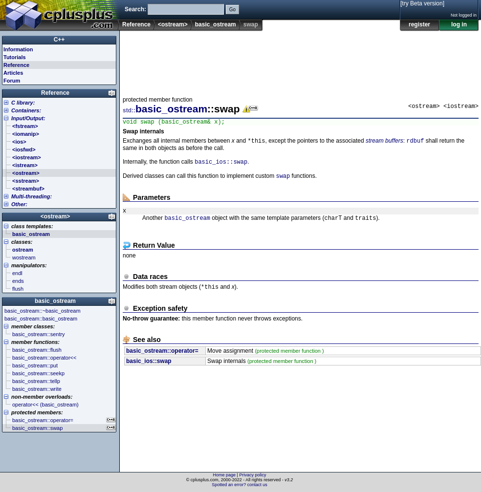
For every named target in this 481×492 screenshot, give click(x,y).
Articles (13, 73)
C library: (23, 103)
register (419, 24)
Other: (19, 204)
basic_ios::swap (221, 165)
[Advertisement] (153, 60)
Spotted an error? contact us (239, 484)
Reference (136, 24)
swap (283, 180)
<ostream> (173, 24)
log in (459, 24)
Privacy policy (252, 474)
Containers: (26, 110)
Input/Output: (28, 118)
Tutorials (14, 57)
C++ (59, 39)
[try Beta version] (422, 3)
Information (18, 49)
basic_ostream (215, 24)
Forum (11, 81)
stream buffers (384, 143)
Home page (224, 474)
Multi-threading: (31, 196)
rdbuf (415, 143)
